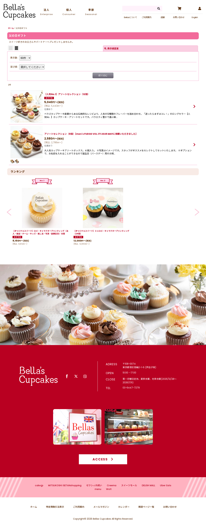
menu (98, 495)
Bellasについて (130, 17)
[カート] (179, 8)
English (195, 17)
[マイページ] (199, 8)
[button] (9, 212)
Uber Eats (165, 491)
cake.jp (39, 491)
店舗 (162, 17)
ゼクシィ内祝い (94, 491)
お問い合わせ (178, 17)
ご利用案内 (146, 17)
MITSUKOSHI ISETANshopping (64, 491)
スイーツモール (129, 491)
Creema (111, 491)
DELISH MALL (148, 491)
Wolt (109, 495)
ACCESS (103, 465)
